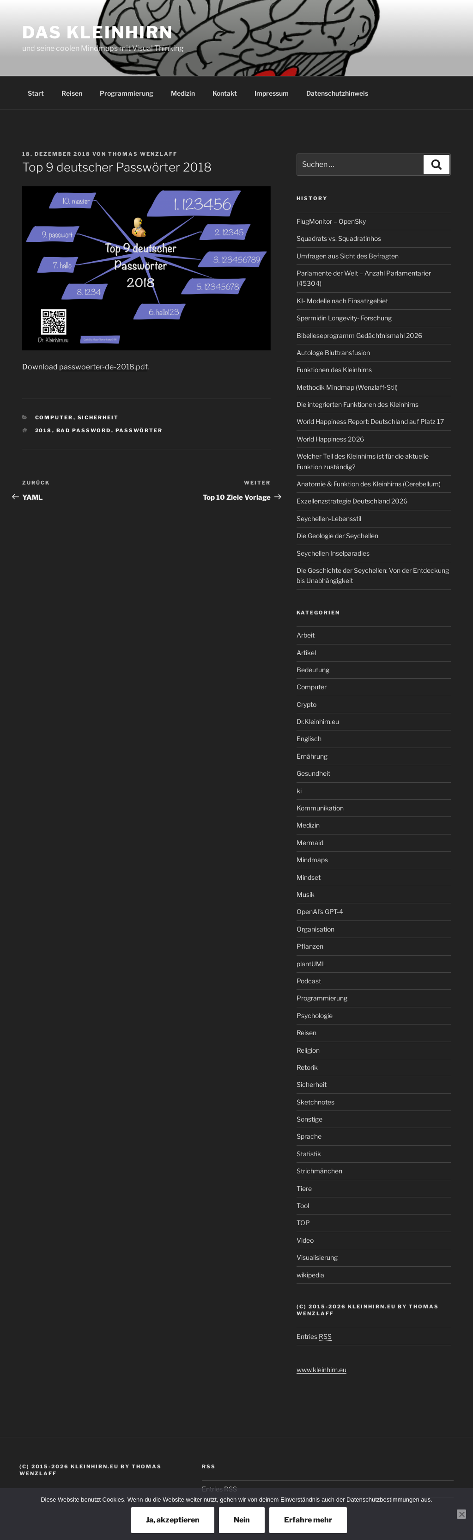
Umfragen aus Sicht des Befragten (348, 256)
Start (36, 93)
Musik (306, 894)
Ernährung (312, 756)
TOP (303, 1223)
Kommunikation (320, 808)
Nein (242, 1519)
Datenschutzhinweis (337, 93)
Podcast (309, 981)
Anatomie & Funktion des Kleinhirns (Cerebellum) (369, 484)
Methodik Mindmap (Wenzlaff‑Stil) (347, 387)
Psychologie (315, 1015)
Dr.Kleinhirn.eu (318, 721)
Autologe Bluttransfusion (333, 352)
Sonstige (309, 1119)
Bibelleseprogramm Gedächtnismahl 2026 (359, 335)
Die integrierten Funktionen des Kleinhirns (357, 404)
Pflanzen (310, 946)
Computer (54, 417)
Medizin (183, 93)
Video (305, 1240)
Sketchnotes (315, 1102)
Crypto (306, 704)
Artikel (306, 652)
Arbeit (306, 635)
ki (299, 791)
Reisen (71, 93)
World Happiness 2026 (330, 439)
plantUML (311, 964)
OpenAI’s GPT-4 (320, 911)
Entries (314, 1336)
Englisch (309, 738)
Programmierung (126, 93)
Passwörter (139, 430)
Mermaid (310, 843)
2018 (43, 430)
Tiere (304, 1188)
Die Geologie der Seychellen (337, 536)
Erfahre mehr (308, 1519)
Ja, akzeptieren (173, 1519)
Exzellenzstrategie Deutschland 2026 (352, 501)
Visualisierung (317, 1257)
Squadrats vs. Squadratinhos (339, 238)
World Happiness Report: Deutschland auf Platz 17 (370, 421)
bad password (83, 430)
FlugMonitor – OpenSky (331, 221)
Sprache (309, 1136)
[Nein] (461, 1514)
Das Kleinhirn (97, 32)
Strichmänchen (319, 1171)
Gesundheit (313, 773)
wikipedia (310, 1275)
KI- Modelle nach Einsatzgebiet (342, 301)
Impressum (272, 93)
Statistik (309, 1154)
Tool (303, 1205)
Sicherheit (98, 417)
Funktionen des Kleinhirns (334, 370)
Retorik (307, 1067)
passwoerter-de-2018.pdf (103, 366)
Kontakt (224, 93)
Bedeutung (313, 670)
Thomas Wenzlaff (142, 154)
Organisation (315, 929)
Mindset (309, 877)
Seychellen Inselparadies (333, 553)
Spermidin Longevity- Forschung (344, 318)
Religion (308, 1050)
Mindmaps (312, 860)
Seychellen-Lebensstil (329, 518)
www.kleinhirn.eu (321, 1370)
